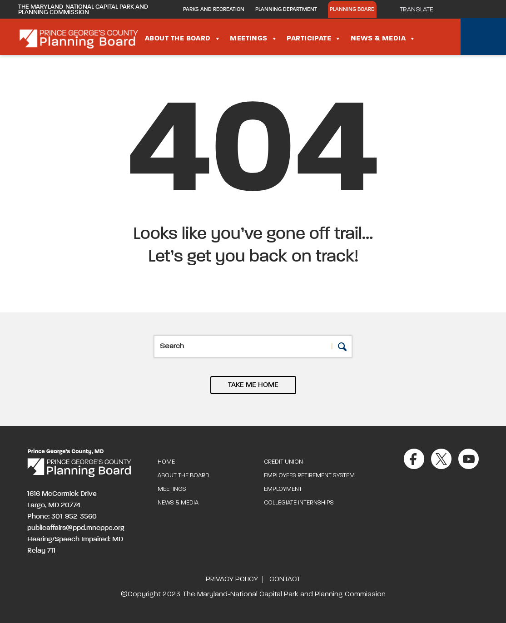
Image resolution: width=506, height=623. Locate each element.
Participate (314, 38)
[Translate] (421, 9)
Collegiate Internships (299, 503)
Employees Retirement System (309, 476)
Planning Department (286, 9)
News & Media (383, 38)
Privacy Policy (232, 579)
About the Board (183, 38)
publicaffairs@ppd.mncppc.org (75, 528)
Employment (283, 489)
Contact (284, 579)
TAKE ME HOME (253, 385)
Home (166, 462)
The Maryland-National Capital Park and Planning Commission (83, 9)
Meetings (254, 38)
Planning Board (352, 9)
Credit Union (283, 462)
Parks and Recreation (213, 9)
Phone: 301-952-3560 (62, 516)
